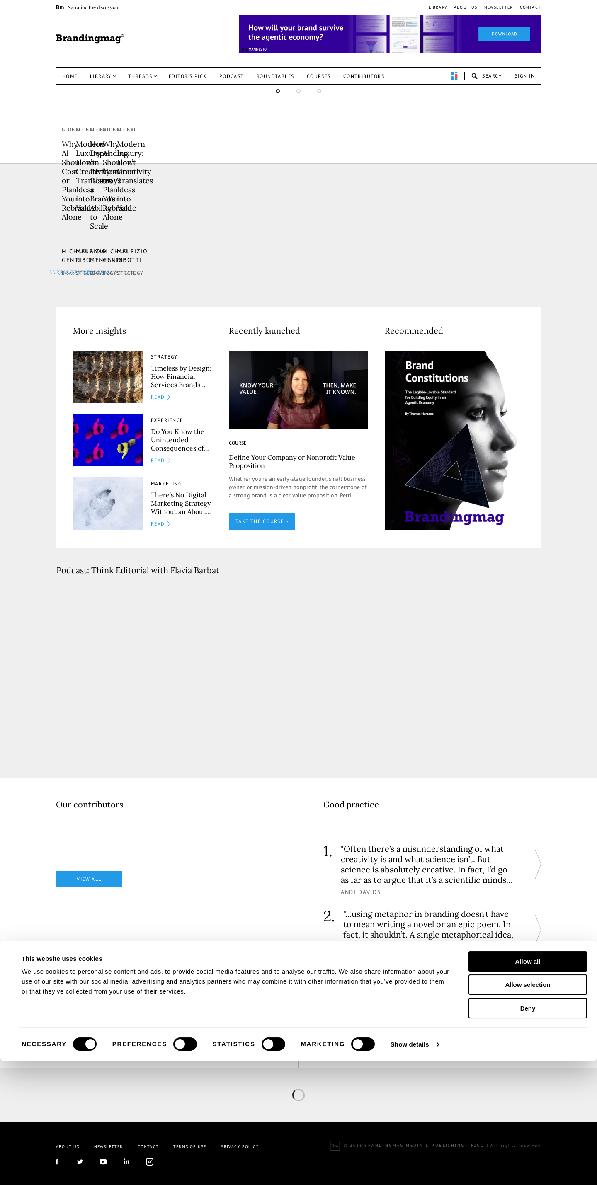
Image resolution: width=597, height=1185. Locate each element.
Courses (319, 76)
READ (192, 266)
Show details (410, 1168)
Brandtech (411, 267)
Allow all (528, 1085)
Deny (528, 1132)
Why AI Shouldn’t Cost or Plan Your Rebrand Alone (457, 224)
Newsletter (498, 7)
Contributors (363, 76)
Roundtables (275, 76)
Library (438, 7)
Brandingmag (90, 39)
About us (466, 7)
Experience (167, 414)
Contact (530, 7)
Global (72, 205)
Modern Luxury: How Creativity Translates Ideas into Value (118, 224)
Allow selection (527, 1109)
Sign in (525, 76)
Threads (140, 76)
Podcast (231, 76)
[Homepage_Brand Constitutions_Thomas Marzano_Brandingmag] (390, 34)
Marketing (166, 478)
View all (89, 873)
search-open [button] (486, 75)
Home (70, 76)
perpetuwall (454, 75)
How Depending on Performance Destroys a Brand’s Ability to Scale (287, 224)
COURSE (237, 437)
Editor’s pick (188, 76)
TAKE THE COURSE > (262, 515)
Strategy (75, 267)
